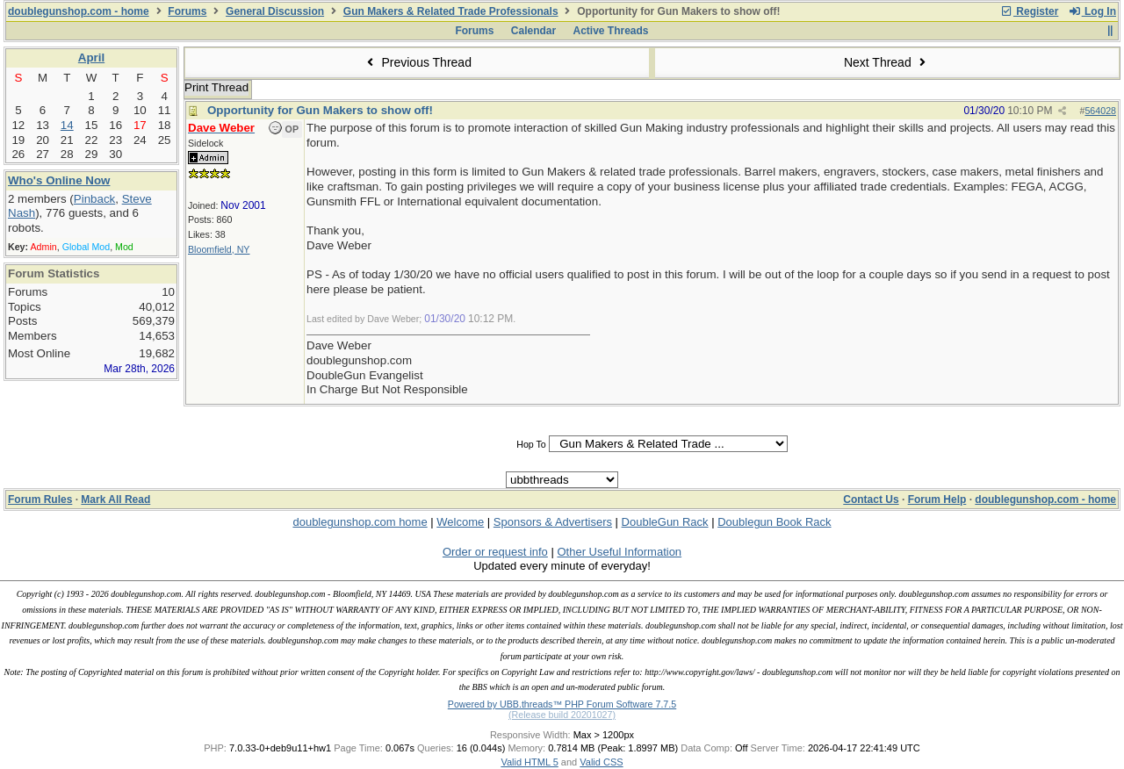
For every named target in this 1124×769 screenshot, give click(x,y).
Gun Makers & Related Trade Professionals (450, 11)
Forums (187, 11)
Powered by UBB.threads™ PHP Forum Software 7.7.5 (562, 704)
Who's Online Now (59, 180)
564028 (1100, 110)
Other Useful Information (619, 551)
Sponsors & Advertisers (553, 521)
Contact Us (870, 499)
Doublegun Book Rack (774, 521)
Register (1029, 11)
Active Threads (611, 31)
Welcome (460, 521)
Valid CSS (601, 762)
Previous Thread (417, 62)
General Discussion (275, 11)
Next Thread (887, 62)
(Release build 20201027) (562, 714)
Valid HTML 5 (529, 762)
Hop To (531, 444)
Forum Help (937, 499)
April (91, 57)
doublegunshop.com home (359, 521)
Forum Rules (40, 499)
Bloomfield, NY (218, 249)
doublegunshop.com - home (78, 11)
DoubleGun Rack (665, 521)
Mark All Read (115, 499)
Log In (1092, 11)
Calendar (533, 31)
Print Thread (216, 87)
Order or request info (495, 551)
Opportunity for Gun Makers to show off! (320, 110)
